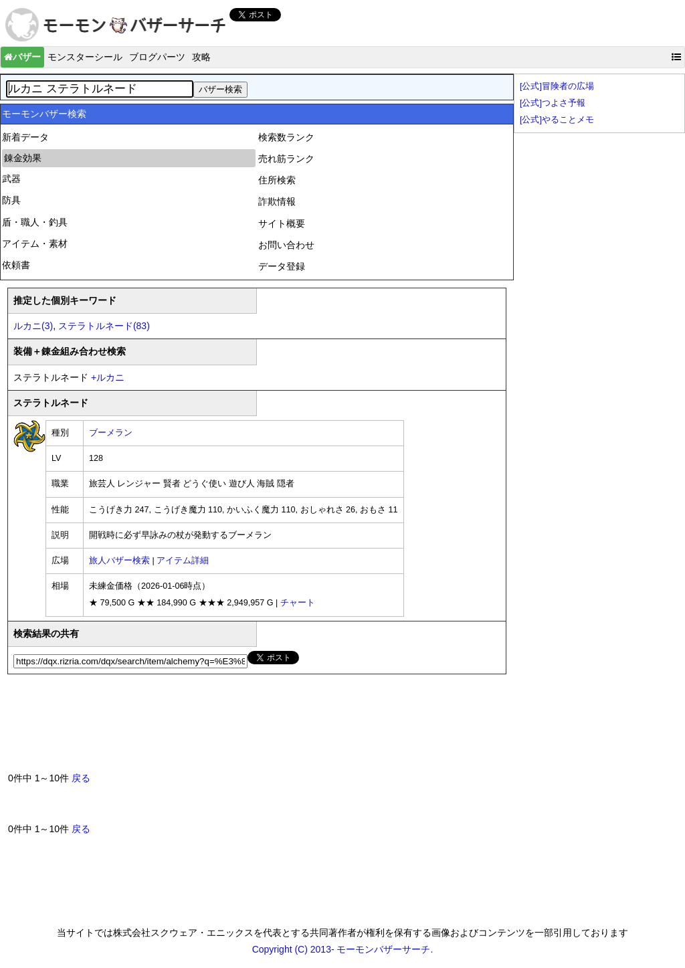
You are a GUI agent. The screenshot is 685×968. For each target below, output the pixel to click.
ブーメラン (110, 433)
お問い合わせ (286, 244)
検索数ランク (286, 137)
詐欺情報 (277, 201)
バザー (22, 57)
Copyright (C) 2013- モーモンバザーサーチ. (342, 949)
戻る (81, 778)
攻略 (201, 57)
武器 (11, 178)
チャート (297, 602)
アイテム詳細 (183, 560)
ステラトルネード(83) (104, 325)
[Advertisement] (251, 728)
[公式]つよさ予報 (552, 103)
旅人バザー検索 (119, 560)
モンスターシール (84, 57)
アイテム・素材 (35, 243)
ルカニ (107, 377)
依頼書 (16, 265)
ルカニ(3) (33, 325)
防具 (11, 200)
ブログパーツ (157, 57)
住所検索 (277, 180)
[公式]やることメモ (557, 119)
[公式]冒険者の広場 (557, 86)
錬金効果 (22, 158)
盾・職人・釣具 (35, 222)
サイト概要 (281, 223)
